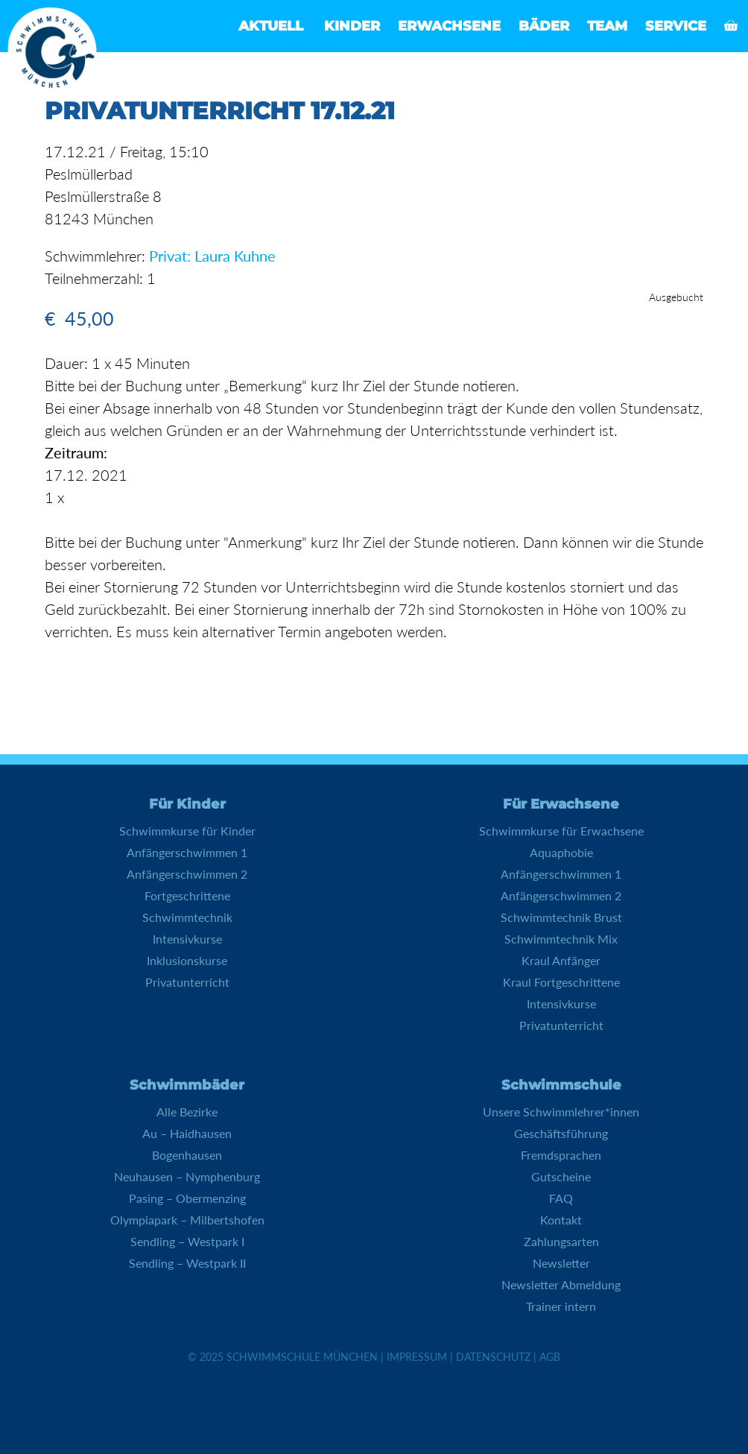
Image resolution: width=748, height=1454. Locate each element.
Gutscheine (561, 1176)
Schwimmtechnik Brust (561, 917)
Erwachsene (449, 26)
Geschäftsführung (561, 1133)
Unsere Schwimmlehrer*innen (561, 1111)
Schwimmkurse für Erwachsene (561, 831)
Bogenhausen (187, 1155)
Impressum (417, 1356)
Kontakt (561, 1220)
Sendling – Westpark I (187, 1241)
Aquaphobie (561, 852)
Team (607, 26)
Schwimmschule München (302, 1356)
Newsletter (561, 1263)
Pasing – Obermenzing (187, 1198)
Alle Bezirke (187, 1111)
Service (675, 26)
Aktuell (270, 26)
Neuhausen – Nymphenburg (187, 1176)
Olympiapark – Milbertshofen (187, 1220)
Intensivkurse (187, 939)
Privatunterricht (187, 982)
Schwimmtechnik (187, 917)
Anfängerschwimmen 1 (187, 852)
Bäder (544, 26)
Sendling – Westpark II (187, 1263)
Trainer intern (561, 1306)
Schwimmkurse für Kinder (187, 831)
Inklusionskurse (187, 960)
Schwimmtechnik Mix (561, 939)
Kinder (352, 26)
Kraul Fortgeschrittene (561, 982)
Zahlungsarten (561, 1241)
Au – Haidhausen (187, 1133)
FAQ (561, 1198)
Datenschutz (493, 1356)
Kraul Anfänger (561, 960)
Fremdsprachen (561, 1155)
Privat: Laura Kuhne (212, 256)
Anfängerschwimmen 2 (187, 874)
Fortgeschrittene (187, 895)
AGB (549, 1356)
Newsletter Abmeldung (561, 1284)
